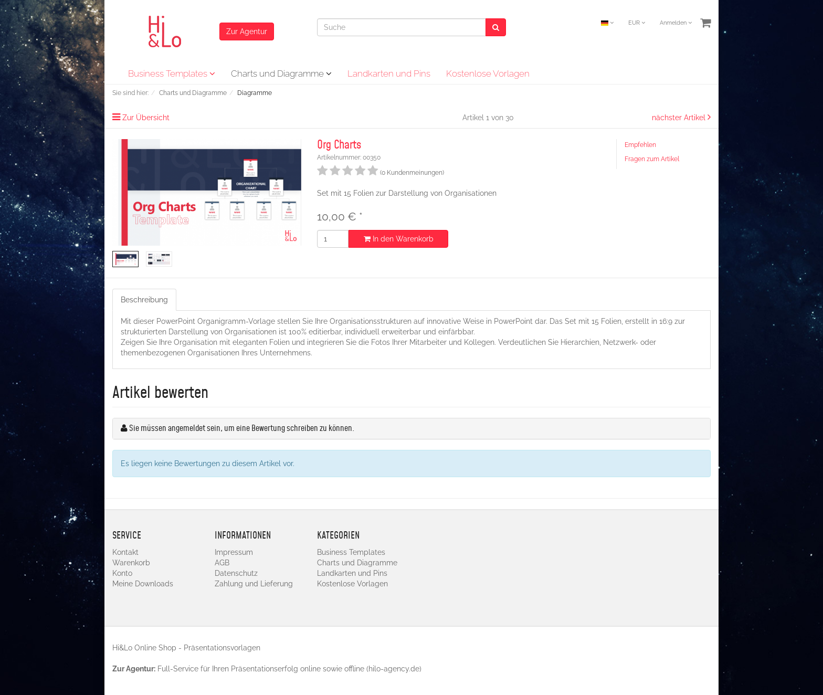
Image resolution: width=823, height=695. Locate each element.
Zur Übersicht (146, 117)
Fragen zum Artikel (652, 159)
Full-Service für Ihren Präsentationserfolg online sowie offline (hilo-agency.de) (289, 669)
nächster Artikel (680, 117)
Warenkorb (131, 563)
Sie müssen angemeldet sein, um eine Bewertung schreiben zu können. (241, 429)
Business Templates (171, 73)
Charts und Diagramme (281, 73)
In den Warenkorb (399, 239)
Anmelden (676, 22)
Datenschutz (236, 573)
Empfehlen (640, 145)
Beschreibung (144, 300)
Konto (122, 573)
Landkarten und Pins (388, 73)
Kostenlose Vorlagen (488, 73)
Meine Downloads (142, 584)
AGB (222, 563)
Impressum (234, 552)
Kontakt (125, 552)
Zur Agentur (246, 31)
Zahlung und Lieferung (254, 584)
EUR (636, 22)
